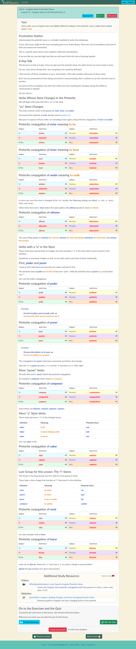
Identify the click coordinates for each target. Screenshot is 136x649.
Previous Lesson (42, 636)
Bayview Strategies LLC (60, 645)
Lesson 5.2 (66, 115)
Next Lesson (94, 636)
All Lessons (112, 16)
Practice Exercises (29, 622)
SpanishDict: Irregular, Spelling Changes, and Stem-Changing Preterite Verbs (61, 597)
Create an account (57, 629)
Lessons (24, 2)
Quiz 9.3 (100, 16)
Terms (83, 645)
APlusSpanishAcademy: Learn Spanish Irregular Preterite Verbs (56, 584)
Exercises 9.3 (88, 16)
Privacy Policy (74, 645)
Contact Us (91, 645)
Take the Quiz (108, 622)
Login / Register (128, 2)
